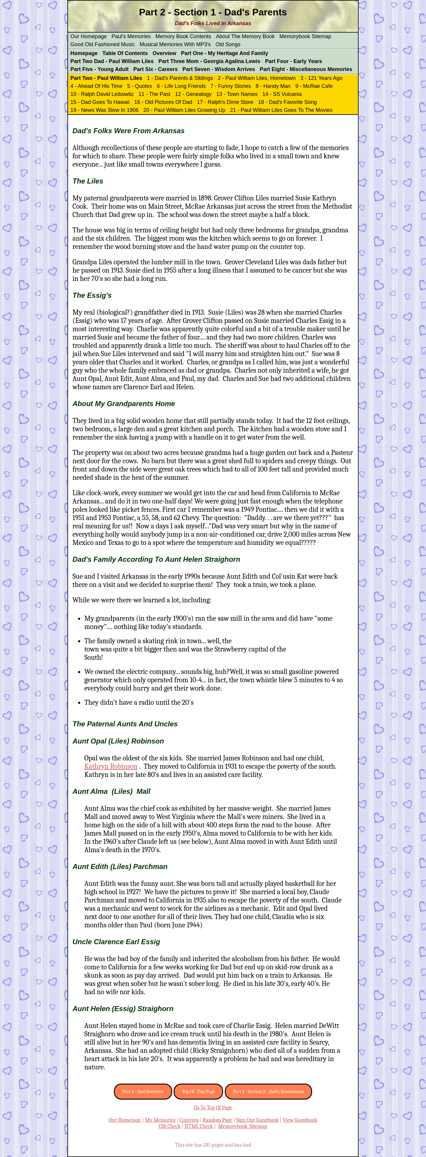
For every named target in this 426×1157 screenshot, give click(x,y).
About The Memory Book (245, 36)
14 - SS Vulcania (282, 94)
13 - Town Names (237, 94)
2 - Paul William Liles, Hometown (257, 78)
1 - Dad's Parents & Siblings (180, 78)
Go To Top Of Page (213, 1108)
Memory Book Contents (183, 36)
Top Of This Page (198, 1091)
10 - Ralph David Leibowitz (102, 94)
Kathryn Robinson (111, 766)
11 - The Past (154, 94)
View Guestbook (300, 1120)
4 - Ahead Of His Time (96, 86)
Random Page (217, 1120)
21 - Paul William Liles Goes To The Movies (281, 110)
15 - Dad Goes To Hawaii (100, 102)
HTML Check (199, 1126)
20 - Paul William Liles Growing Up (184, 110)
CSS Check (170, 1126)
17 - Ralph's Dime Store (225, 102)
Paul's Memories (131, 36)
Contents (189, 1120)
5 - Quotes (139, 86)
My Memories (160, 1120)
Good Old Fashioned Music (102, 44)
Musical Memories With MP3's (175, 44)
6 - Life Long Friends (181, 86)
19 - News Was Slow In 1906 (104, 110)
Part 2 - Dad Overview (143, 1091)
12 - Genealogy (193, 94)
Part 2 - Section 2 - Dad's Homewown (268, 1091)
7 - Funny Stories (230, 86)
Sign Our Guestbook (257, 1120)
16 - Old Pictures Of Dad (163, 102)
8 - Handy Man (273, 86)
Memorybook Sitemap (305, 36)
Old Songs (228, 44)
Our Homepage (88, 36)
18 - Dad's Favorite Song (287, 102)
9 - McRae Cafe (314, 86)
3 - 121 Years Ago (321, 78)
